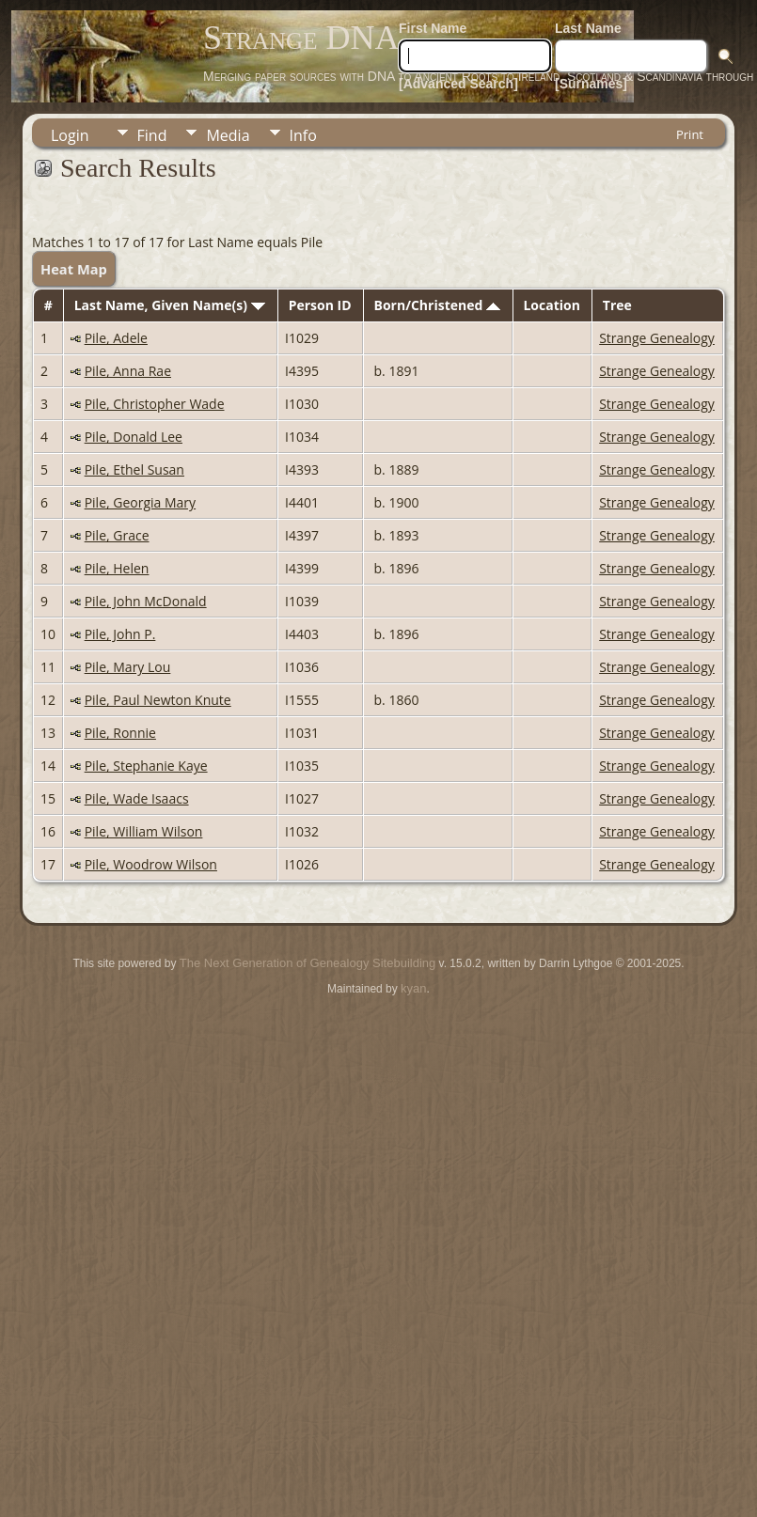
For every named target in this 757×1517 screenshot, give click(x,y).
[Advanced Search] (458, 83)
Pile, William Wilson (144, 831)
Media (227, 135)
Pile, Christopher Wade (155, 404)
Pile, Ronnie (120, 733)
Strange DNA (301, 37)
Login (70, 135)
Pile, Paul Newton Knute (158, 700)
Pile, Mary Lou (128, 667)
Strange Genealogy (657, 338)
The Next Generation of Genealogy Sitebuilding (307, 963)
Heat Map (73, 268)
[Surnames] (591, 83)
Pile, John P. (120, 634)
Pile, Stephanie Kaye (146, 765)
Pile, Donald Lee (133, 437)
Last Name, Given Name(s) (169, 305)
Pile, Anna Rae (128, 371)
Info (303, 135)
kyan (413, 988)
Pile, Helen (117, 568)
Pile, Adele (116, 338)
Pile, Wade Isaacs (137, 798)
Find (152, 135)
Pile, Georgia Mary (140, 502)
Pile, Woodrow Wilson (151, 864)
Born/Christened (437, 305)
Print (689, 134)
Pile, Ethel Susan (134, 469)
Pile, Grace (117, 535)
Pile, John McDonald (146, 601)
